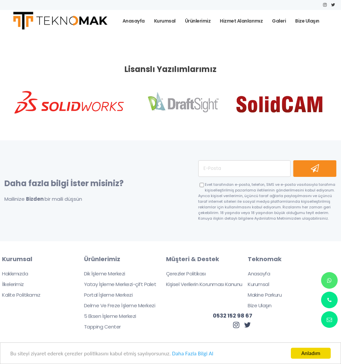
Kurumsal (254, 284)
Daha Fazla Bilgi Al (192, 353)
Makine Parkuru (261, 294)
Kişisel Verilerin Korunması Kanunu (200, 284)
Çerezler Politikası (182, 273)
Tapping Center (98, 326)
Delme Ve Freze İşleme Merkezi (115, 305)
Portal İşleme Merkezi (104, 294)
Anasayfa (255, 273)
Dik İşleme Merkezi (100, 273)
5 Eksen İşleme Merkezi (106, 316)
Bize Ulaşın (256, 305)
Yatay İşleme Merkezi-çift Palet (116, 284)
